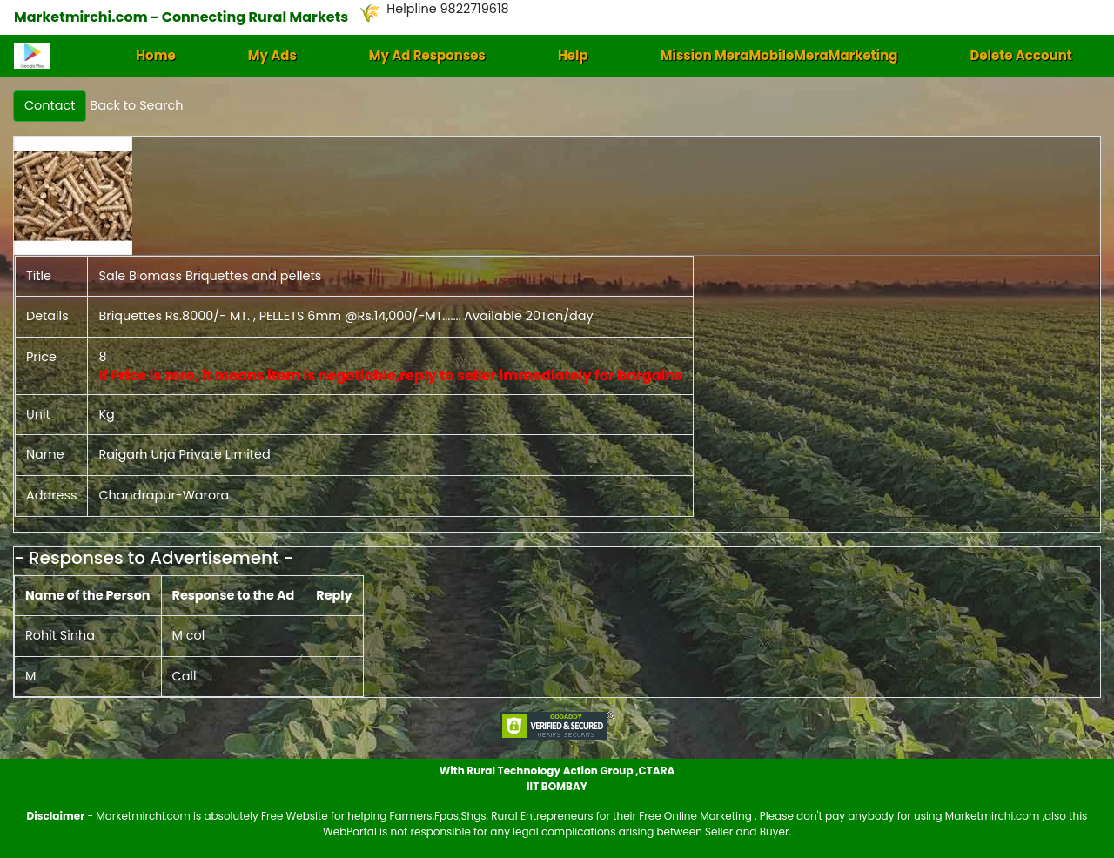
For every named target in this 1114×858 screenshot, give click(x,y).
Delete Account (1020, 55)
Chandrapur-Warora (163, 495)
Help (573, 55)
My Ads (272, 55)
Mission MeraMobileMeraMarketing (779, 55)
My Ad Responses (427, 55)
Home (156, 55)
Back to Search (136, 105)
